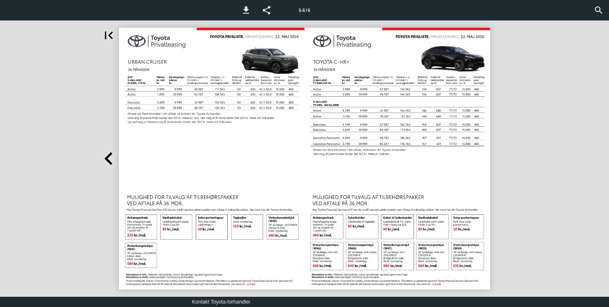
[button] (246, 10)
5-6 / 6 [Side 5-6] (304, 10)
